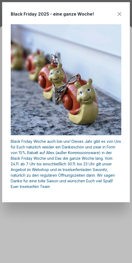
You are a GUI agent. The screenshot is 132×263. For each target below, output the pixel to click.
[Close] (119, 14)
